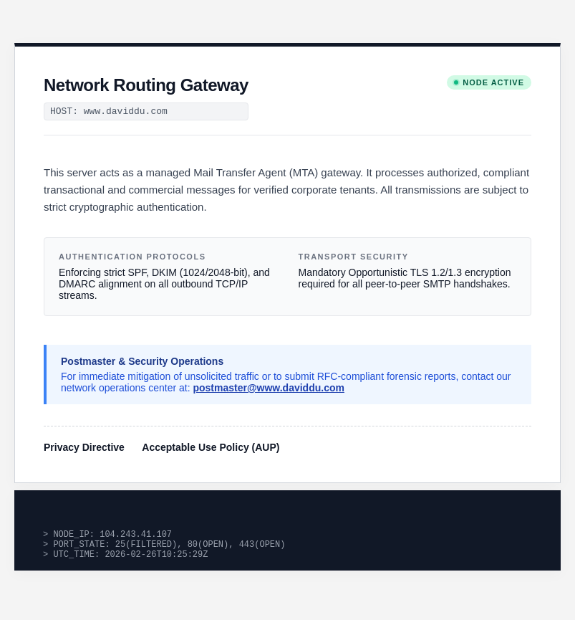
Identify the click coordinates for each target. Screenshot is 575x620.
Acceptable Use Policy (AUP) (210, 447)
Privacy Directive (84, 447)
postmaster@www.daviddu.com (268, 388)
